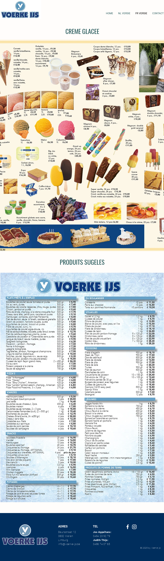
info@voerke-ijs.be (69, 544)
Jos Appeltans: (102, 532)
